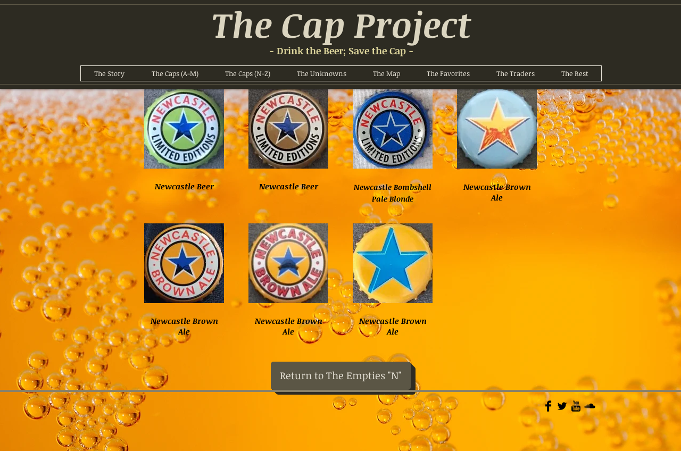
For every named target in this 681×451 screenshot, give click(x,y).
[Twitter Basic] (562, 406)
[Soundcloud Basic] (589, 406)
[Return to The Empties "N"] (341, 376)
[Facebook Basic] (548, 406)
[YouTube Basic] (576, 406)
